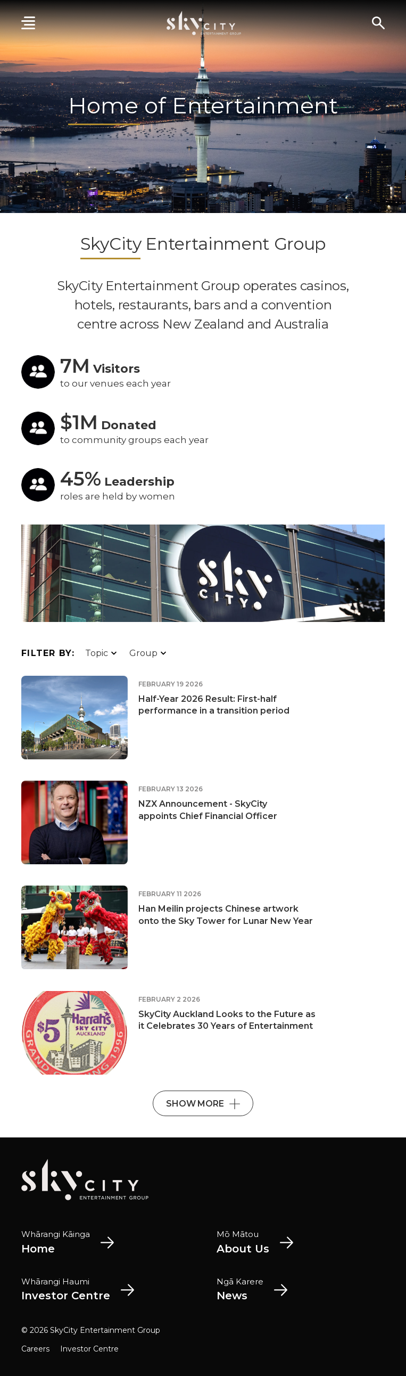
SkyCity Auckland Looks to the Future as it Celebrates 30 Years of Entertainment (227, 1020)
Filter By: (47, 653)
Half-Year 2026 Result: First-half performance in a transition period (213, 705)
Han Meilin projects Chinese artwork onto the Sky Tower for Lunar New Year (225, 914)
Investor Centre (89, 1349)
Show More (202, 1104)
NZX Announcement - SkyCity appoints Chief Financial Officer (207, 810)
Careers (35, 1349)
